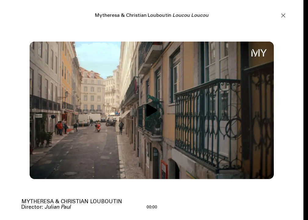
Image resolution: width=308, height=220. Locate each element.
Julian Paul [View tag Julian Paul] (58, 207)
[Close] (283, 15)
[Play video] (152, 110)
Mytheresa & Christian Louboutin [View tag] (71, 202)
